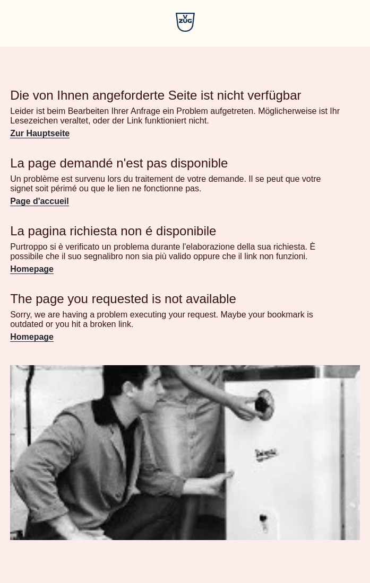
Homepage (32, 268)
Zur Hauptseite (40, 133)
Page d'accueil (39, 201)
